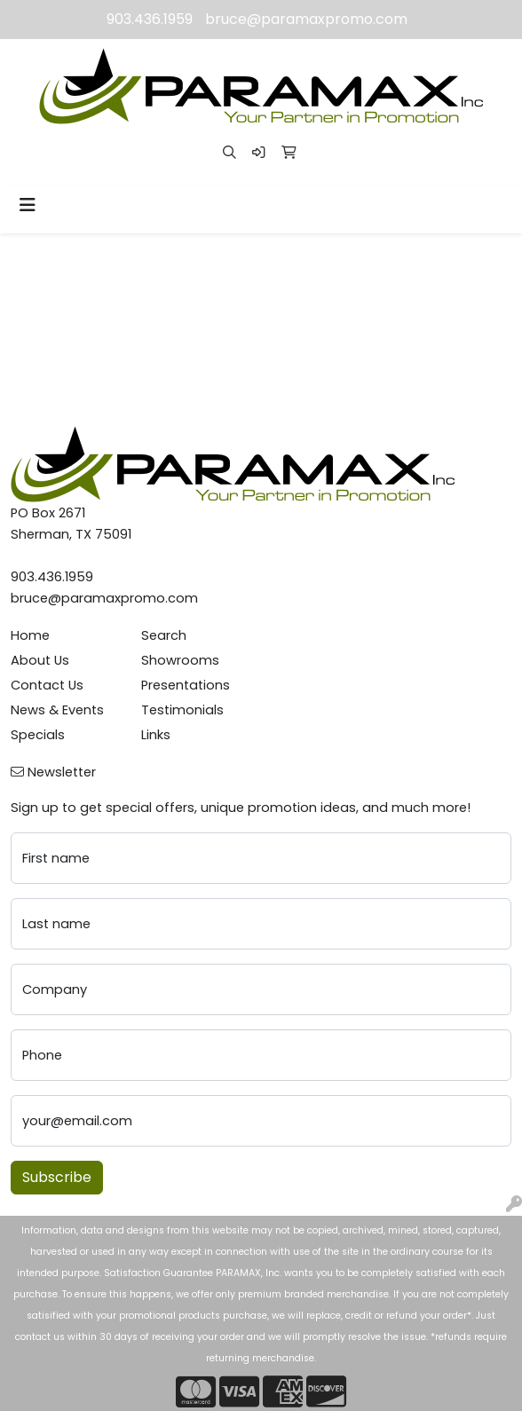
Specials (38, 735)
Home (30, 635)
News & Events (57, 710)
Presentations (185, 685)
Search (163, 635)
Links (155, 735)
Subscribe (56, 1177)
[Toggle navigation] (27, 205)
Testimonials (182, 710)
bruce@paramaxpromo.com (306, 19)
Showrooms (180, 660)
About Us (40, 660)
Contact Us (47, 685)
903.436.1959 (150, 19)
